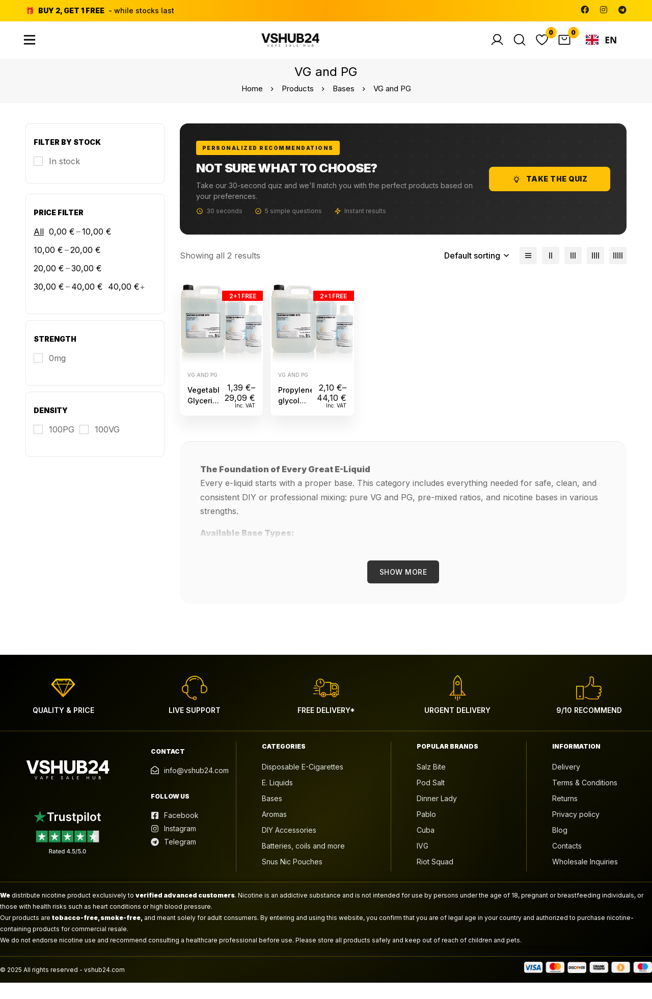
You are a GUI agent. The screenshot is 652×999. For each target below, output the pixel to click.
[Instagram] (603, 10)
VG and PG (202, 391)
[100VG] (99, 445)
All (39, 247)
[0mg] (50, 373)
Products (298, 104)
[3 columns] (573, 271)
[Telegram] (622, 10)
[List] (528, 271)
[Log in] (502, 48)
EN (603, 48)
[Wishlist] (546, 48)
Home (252, 104)
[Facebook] (584, 10)
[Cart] (569, 48)
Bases (344, 104)
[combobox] (604, 48)
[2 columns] (550, 271)
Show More (403, 587)
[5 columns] (618, 271)
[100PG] (54, 445)
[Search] (524, 48)
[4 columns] (595, 271)
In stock (64, 177)
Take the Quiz (550, 194)
